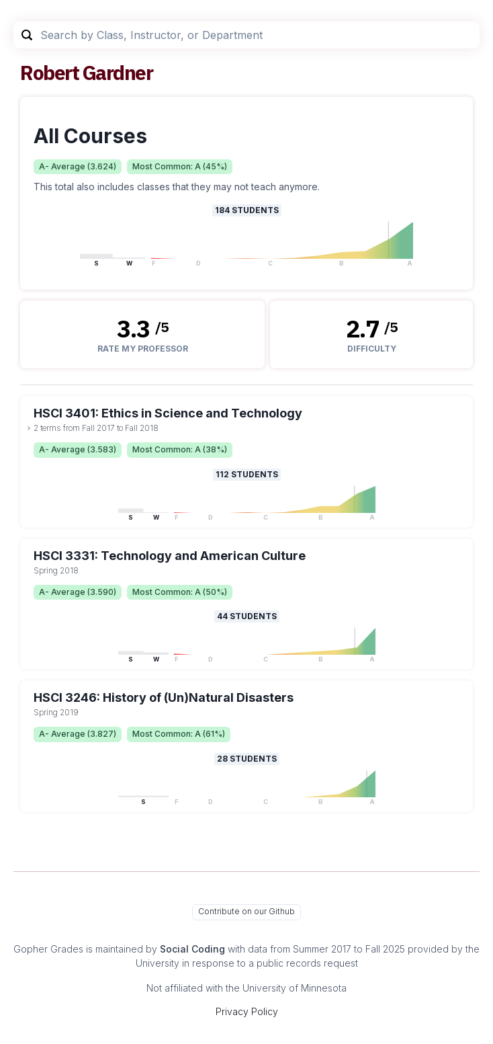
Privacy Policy (247, 1011)
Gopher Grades (48, 949)
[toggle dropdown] (29, 428)
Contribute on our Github (246, 911)
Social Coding (192, 949)
